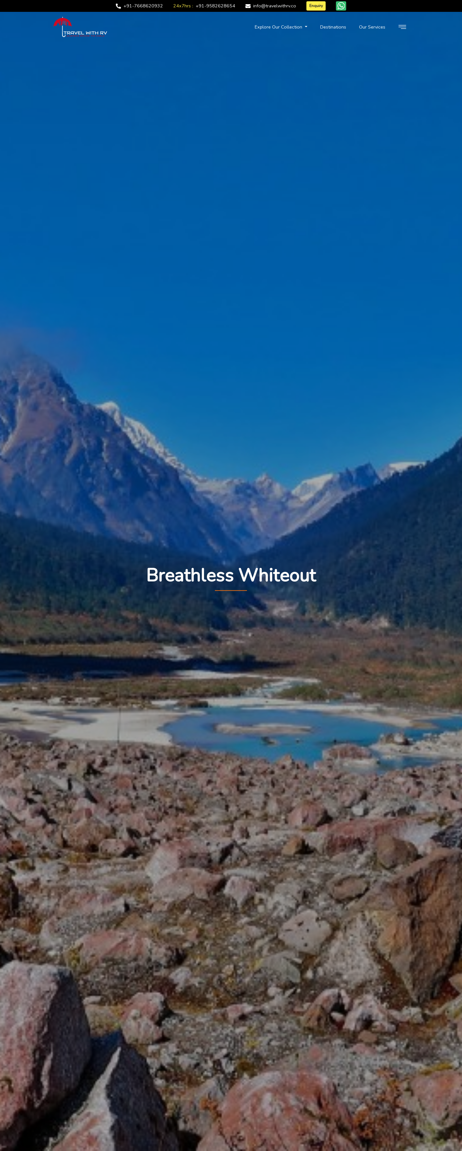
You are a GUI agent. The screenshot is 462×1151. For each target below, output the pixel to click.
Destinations (333, 28)
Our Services (372, 28)
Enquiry (316, 5)
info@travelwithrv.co (274, 6)
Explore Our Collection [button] (279, 28)
